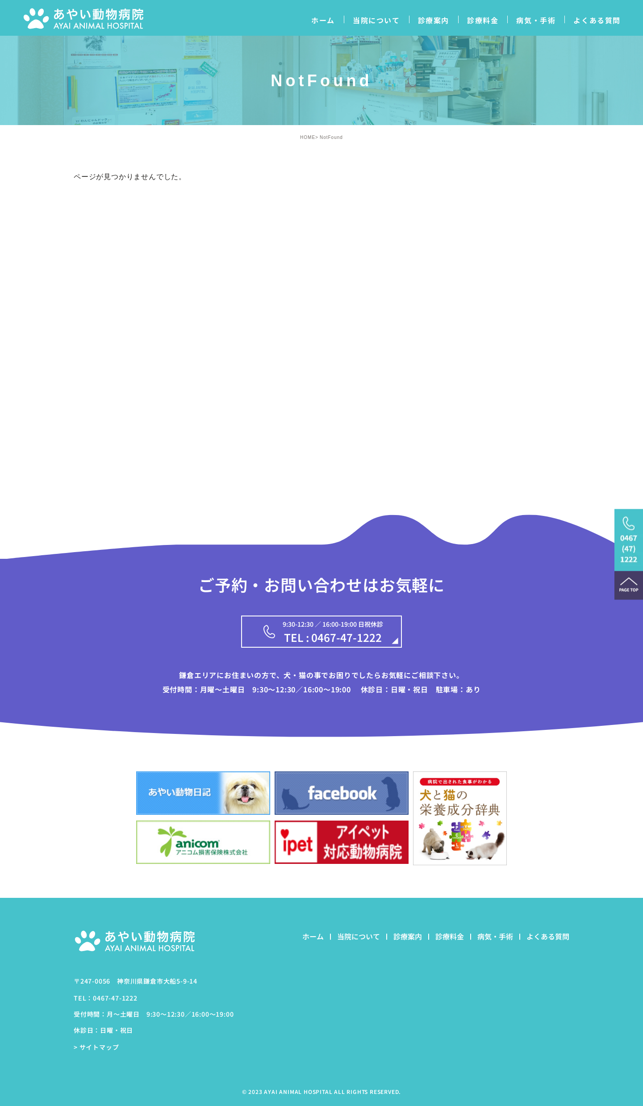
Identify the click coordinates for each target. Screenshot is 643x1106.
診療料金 (482, 20)
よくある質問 (597, 20)
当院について (376, 20)
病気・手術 (535, 20)
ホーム (323, 20)
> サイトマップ (96, 1047)
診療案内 (433, 20)
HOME (307, 137)
